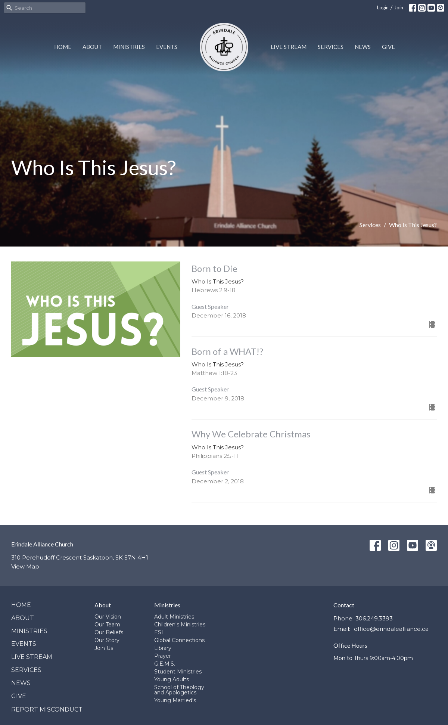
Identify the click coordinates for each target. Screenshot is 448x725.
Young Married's (175, 700)
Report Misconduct (47, 709)
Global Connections (179, 640)
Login (383, 7)
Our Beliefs (108, 632)
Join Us (103, 648)
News (363, 46)
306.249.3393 (374, 618)
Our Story (106, 640)
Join (398, 7)
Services (330, 46)
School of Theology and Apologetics (179, 690)
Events (166, 46)
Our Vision (107, 616)
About (92, 46)
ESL (159, 632)
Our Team (107, 624)
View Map (25, 566)
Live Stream (289, 46)
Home (62, 46)
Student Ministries (178, 671)
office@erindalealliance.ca (391, 628)
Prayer (162, 656)
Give (388, 46)
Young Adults (171, 679)
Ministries (129, 46)
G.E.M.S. (164, 663)
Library (162, 648)
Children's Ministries (179, 624)
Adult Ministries (174, 616)
